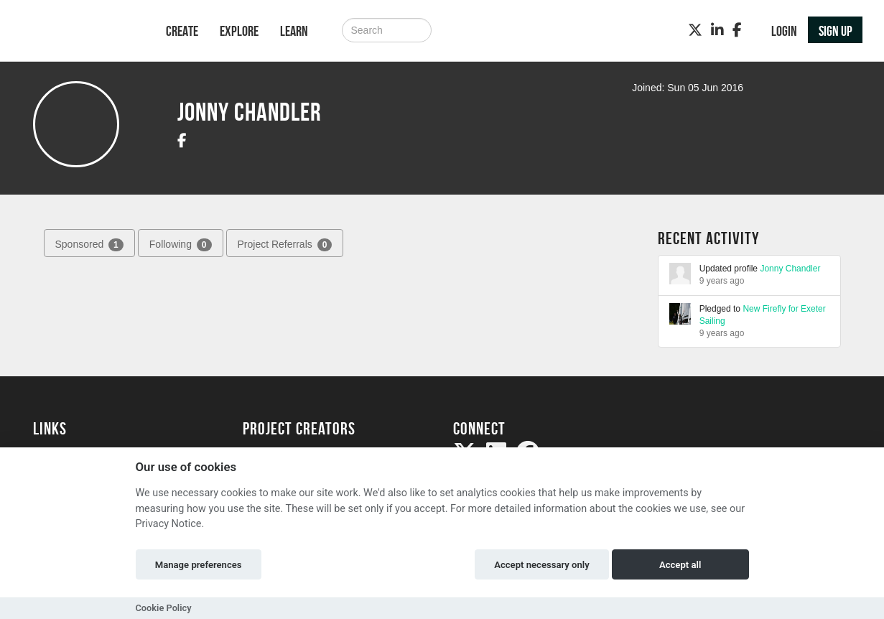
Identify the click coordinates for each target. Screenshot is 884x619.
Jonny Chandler (790, 269)
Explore (239, 31)
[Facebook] (737, 30)
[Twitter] (695, 30)
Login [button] (784, 31)
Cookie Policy (164, 607)
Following (180, 244)
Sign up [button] (835, 31)
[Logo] (80, 32)
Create (182, 31)
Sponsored (89, 244)
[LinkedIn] (717, 30)
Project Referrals (285, 244)
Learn (294, 31)
